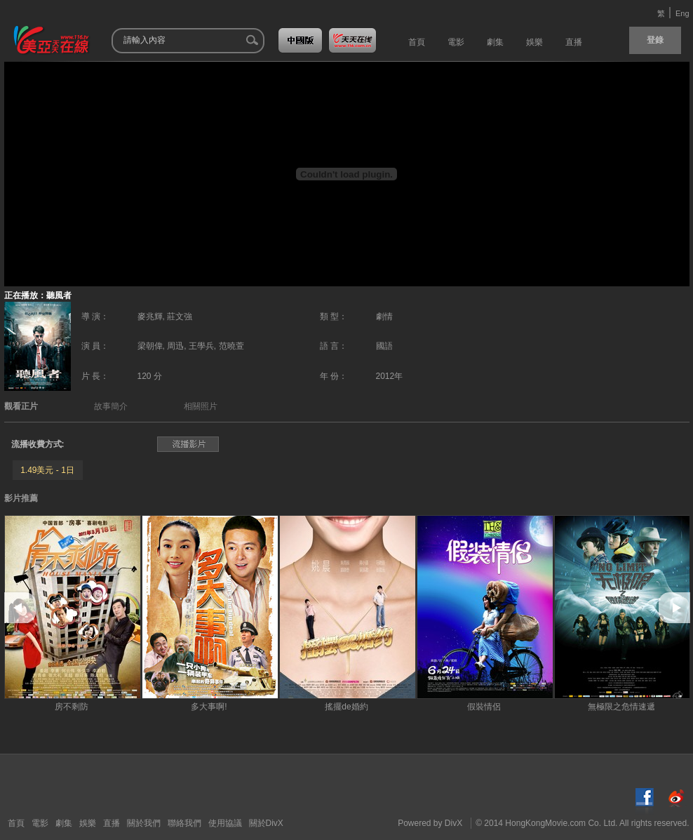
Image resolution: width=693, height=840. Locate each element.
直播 (111, 823)
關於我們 (144, 823)
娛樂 (87, 823)
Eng (682, 13)
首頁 (16, 823)
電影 (40, 823)
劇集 (63, 823)
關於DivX (266, 823)
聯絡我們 (184, 823)
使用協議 (225, 823)
